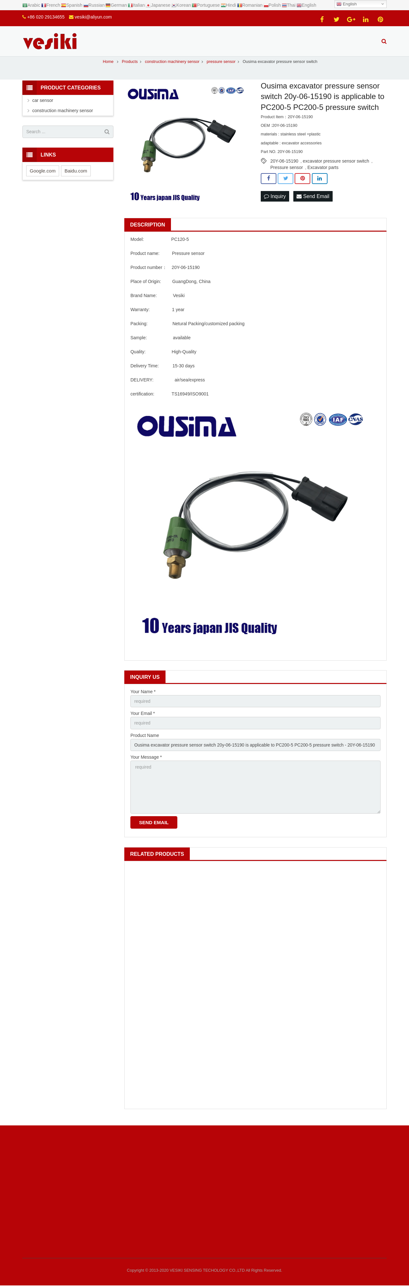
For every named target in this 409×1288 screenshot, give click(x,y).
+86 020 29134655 (46, 16)
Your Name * (143, 695)
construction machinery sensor (62, 114)
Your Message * (146, 761)
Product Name (144, 739)
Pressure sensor (286, 171)
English (346, 4)
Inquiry (275, 200)
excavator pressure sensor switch (336, 164)
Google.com (43, 174)
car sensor (42, 103)
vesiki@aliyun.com (93, 16)
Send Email (313, 200)
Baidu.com (76, 174)
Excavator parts (322, 171)
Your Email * (142, 717)
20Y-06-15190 (284, 164)
